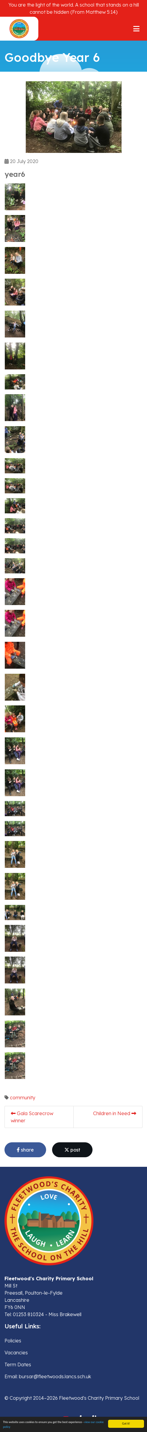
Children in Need (114, 1113)
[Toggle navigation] (136, 29)
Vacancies (16, 1353)
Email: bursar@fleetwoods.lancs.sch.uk (47, 1376)
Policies (12, 1341)
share (25, 1150)
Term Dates (17, 1364)
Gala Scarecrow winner (32, 1117)
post (72, 1150)
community (22, 1098)
